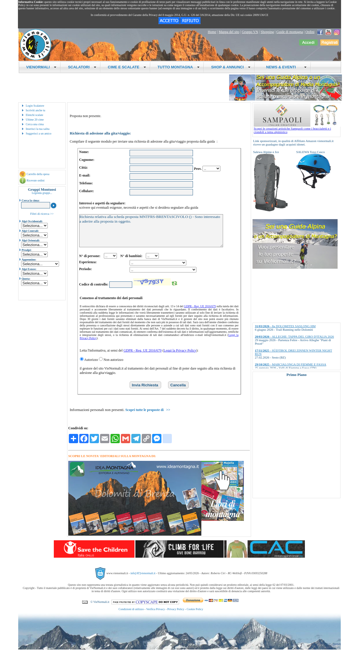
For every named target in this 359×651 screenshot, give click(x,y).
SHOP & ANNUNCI (231, 67)
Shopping (267, 32)
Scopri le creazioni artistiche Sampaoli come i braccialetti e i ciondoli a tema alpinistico (297, 129)
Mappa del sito (229, 32)
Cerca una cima (35, 124)
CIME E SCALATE (127, 67)
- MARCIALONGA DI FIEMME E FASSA (290, 364)
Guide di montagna (289, 32)
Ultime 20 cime (35, 119)
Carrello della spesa (38, 174)
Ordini (309, 32)
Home (212, 32)
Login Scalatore (35, 105)
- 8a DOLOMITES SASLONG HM (285, 326)
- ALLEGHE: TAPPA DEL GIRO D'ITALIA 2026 (294, 336)
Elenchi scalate (34, 115)
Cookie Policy (195, 609)
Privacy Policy (175, 609)
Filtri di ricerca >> (42, 213)
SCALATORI (82, 67)
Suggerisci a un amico (38, 133)
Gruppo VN (250, 32)
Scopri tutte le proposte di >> (147, 410)
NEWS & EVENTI (284, 67)
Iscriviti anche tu (35, 110)
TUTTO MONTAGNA (179, 67)
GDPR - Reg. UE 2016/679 (200, 306)
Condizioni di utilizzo (131, 609)
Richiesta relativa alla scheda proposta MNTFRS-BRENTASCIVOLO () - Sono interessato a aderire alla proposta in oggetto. (151, 230)
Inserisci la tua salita (37, 128)
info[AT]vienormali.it (142, 572)
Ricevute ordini (36, 180)
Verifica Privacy (155, 609)
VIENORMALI (41, 67)
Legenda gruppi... (42, 192)
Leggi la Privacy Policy (180, 350)
